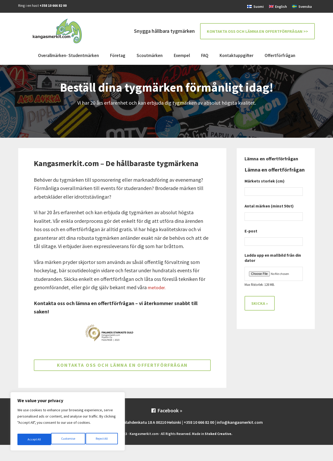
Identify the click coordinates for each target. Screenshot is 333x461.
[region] (67, 423)
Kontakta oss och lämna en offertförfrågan (122, 373)
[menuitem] (255, 6)
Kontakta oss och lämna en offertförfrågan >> (257, 31)
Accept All (102, 439)
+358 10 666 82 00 (53, 5)
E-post (253, 230)
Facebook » (166, 427)
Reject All (68, 439)
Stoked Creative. (218, 450)
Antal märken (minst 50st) (269, 206)
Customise (34, 439)
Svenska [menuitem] (305, 6)
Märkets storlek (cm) (265, 181)
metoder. (158, 287)
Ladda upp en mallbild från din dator (273, 257)
